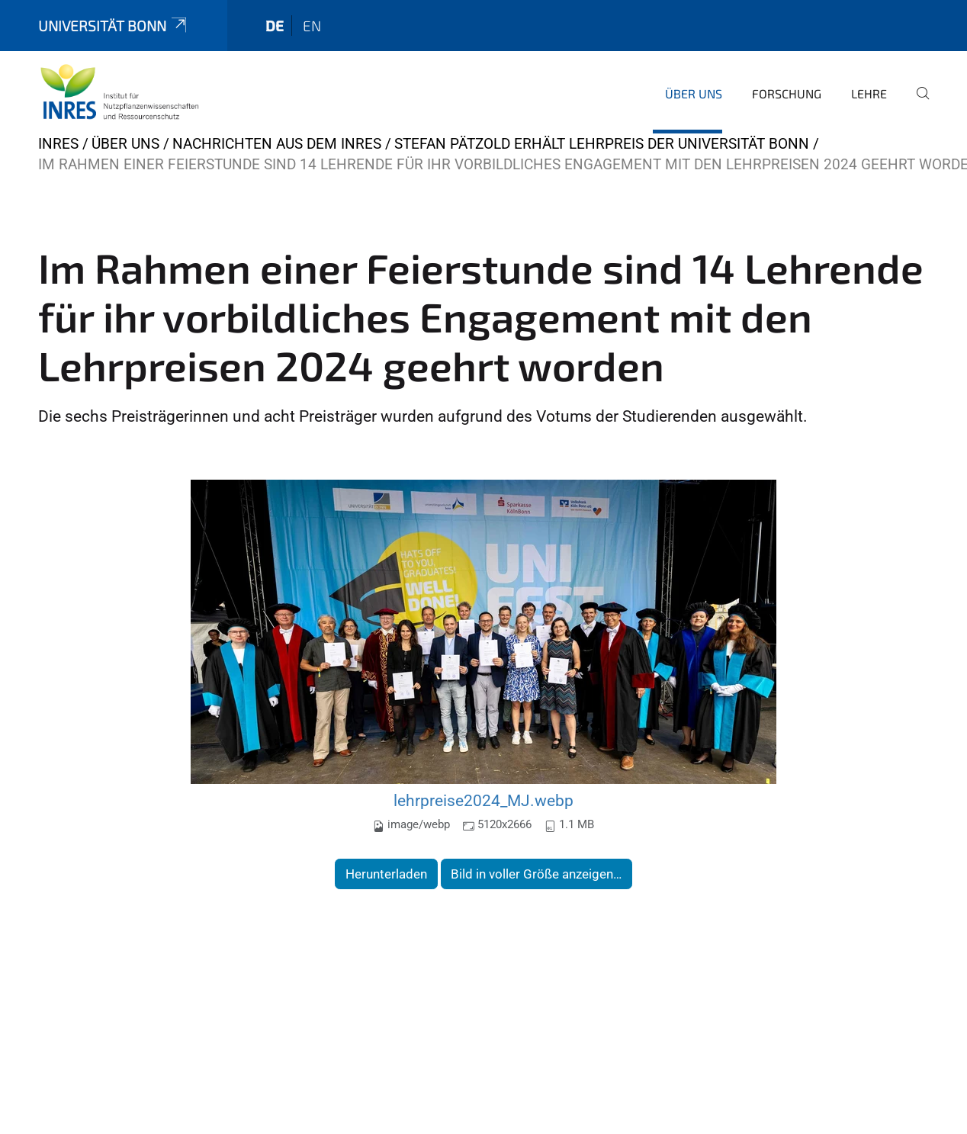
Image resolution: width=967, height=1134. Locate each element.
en (312, 25)
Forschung (786, 93)
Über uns (693, 93)
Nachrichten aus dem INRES (276, 144)
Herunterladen (386, 874)
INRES (58, 144)
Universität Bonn (113, 25)
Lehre (869, 93)
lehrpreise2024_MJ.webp (483, 800)
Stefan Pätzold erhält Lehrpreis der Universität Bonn (601, 144)
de (274, 25)
